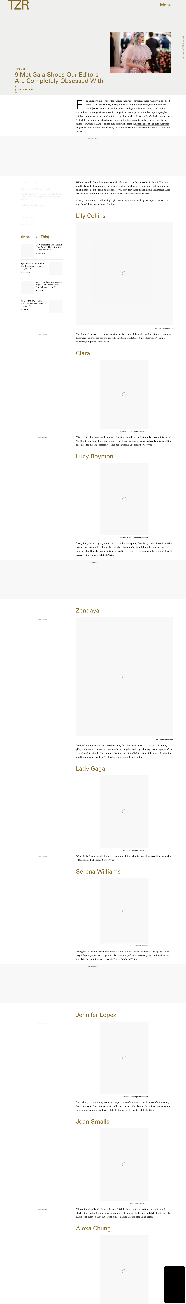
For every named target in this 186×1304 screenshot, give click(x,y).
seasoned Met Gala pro (96, 1106)
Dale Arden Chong (25, 90)
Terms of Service (56, 225)
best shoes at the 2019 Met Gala (152, 123)
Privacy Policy (27, 226)
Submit (26, 219)
